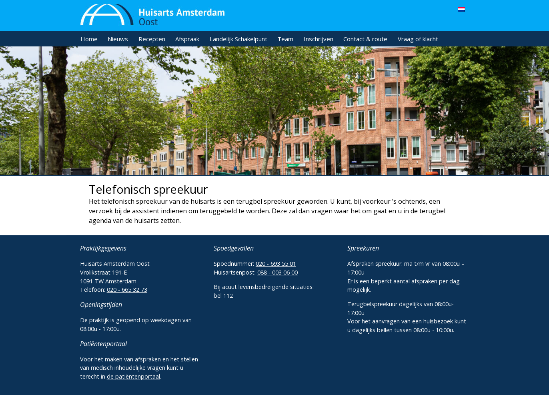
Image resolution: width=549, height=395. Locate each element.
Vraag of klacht (418, 39)
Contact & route (365, 39)
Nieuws (118, 39)
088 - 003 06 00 (277, 272)
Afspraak (187, 39)
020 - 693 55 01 (276, 263)
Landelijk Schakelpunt (238, 39)
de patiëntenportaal (133, 376)
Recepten (151, 39)
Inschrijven (318, 39)
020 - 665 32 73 (127, 289)
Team (285, 39)
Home (89, 39)
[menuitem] (461, 8)
